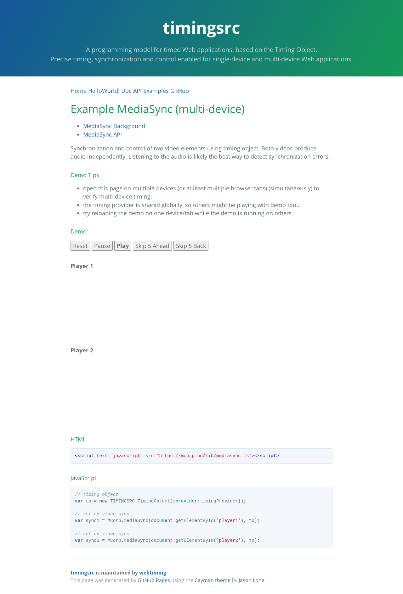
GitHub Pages (154, 580)
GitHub (179, 90)
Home (79, 90)
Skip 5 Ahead (152, 245)
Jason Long (251, 580)
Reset (80, 245)
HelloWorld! (104, 90)
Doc (126, 90)
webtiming (152, 572)
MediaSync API (102, 134)
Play (123, 245)
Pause (102, 245)
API (137, 90)
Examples (156, 90)
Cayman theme (212, 580)
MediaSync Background (114, 126)
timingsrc (82, 572)
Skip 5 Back (191, 245)
